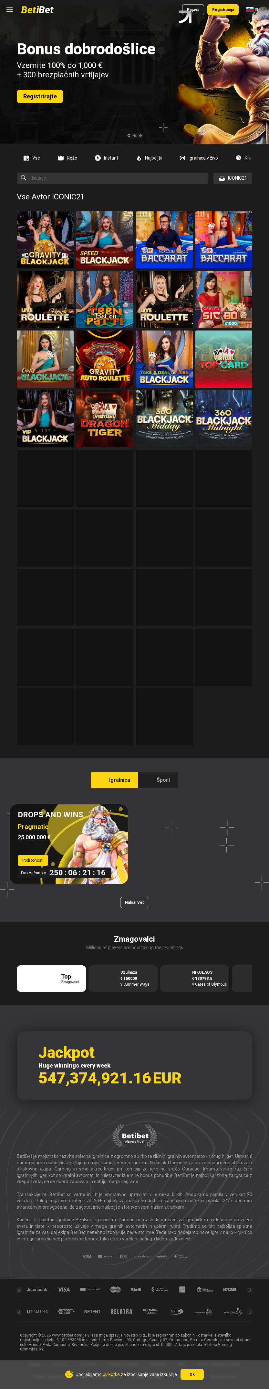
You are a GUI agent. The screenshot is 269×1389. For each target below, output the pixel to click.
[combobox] (254, 9)
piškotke (111, 1374)
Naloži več (134, 902)
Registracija (223, 9)
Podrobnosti (33, 860)
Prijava (193, 9)
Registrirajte (40, 96)
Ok (192, 1374)
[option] (34, 158)
